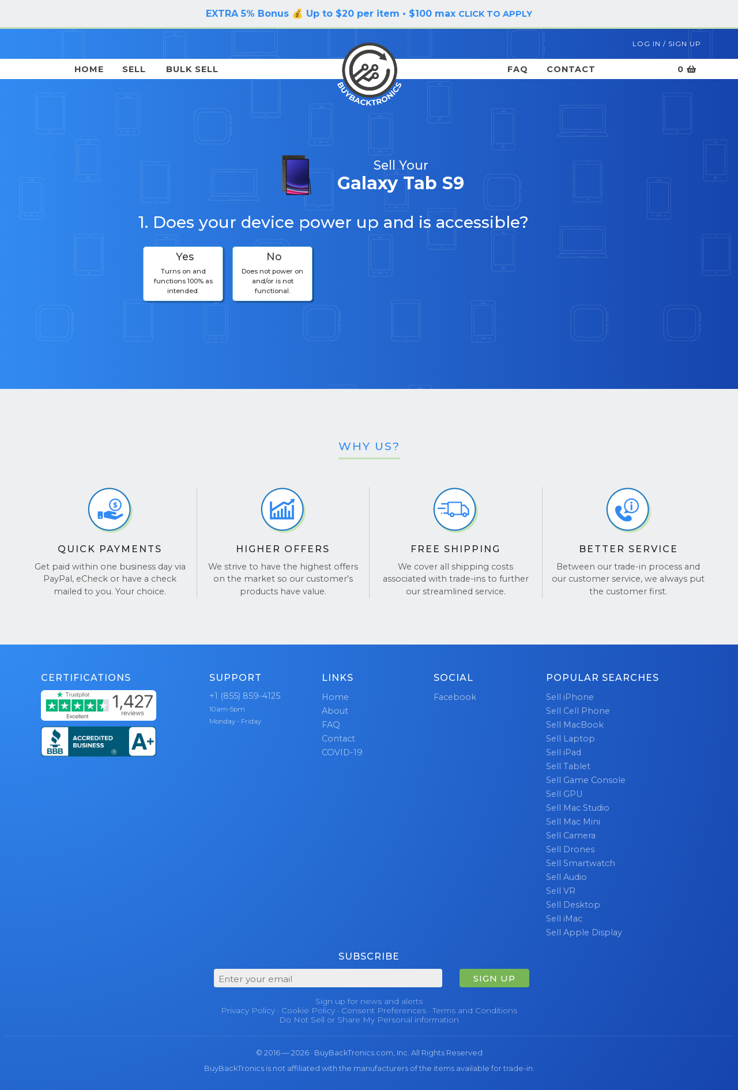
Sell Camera (571, 835)
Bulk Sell (192, 69)
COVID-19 (342, 752)
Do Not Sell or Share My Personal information (369, 1019)
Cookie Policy (308, 1010)
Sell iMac (564, 918)
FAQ (517, 69)
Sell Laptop (570, 738)
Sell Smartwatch (580, 863)
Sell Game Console (586, 780)
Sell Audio (566, 877)
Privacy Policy (248, 1010)
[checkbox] (183, 274)
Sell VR (560, 891)
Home (89, 69)
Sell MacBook (575, 725)
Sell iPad (563, 752)
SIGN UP (494, 978)
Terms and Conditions (474, 1010)
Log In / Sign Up (666, 43)
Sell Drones (570, 849)
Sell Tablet (568, 766)
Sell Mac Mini (573, 821)
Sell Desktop (573, 905)
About (335, 711)
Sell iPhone (570, 697)
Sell (134, 69)
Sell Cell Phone (578, 711)
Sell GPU (564, 794)
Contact (571, 69)
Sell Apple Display (584, 932)
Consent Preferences (383, 1010)
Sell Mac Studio (577, 808)
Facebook (455, 697)
